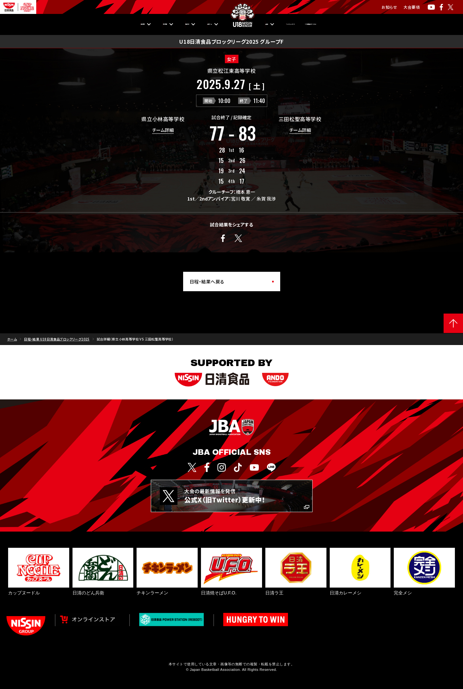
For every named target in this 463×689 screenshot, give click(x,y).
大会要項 (411, 7)
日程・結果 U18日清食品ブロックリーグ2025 (57, 339)
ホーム (12, 339)
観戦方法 (153, 24)
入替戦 (268, 24)
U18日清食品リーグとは (371, 24)
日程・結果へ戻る (207, 281)
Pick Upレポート (311, 24)
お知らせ (389, 7)
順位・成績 (113, 24)
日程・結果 (72, 24)
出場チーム (194, 24)
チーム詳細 (163, 130)
